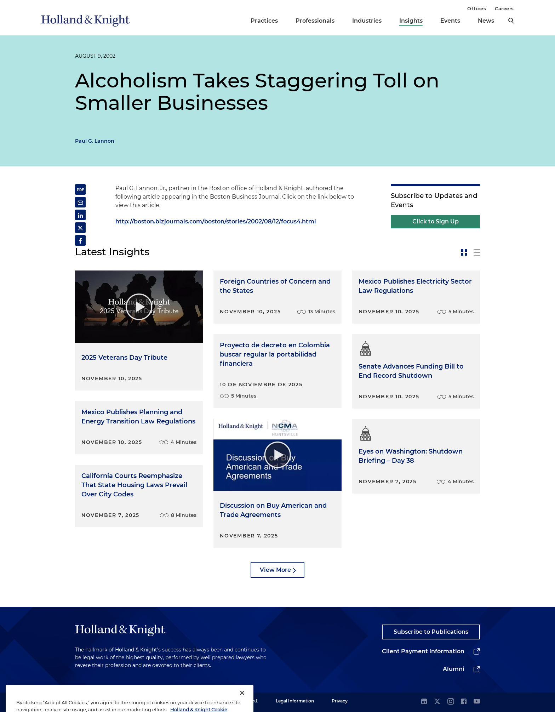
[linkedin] (424, 702)
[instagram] (450, 702)
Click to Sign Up (435, 221)
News (486, 20)
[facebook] (464, 702)
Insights (411, 20)
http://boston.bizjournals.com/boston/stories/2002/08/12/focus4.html (215, 221)
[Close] (242, 700)
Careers (504, 8)
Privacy (340, 701)
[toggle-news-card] (464, 252)
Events (450, 20)
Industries (367, 20)
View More (275, 569)
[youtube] (477, 702)
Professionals (315, 20)
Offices (476, 8)
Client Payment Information (423, 651)
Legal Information (295, 701)
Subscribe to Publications (431, 631)
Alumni (453, 669)
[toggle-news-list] (477, 252)
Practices (264, 20)
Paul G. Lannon (94, 141)
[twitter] (437, 702)
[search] (511, 20)
